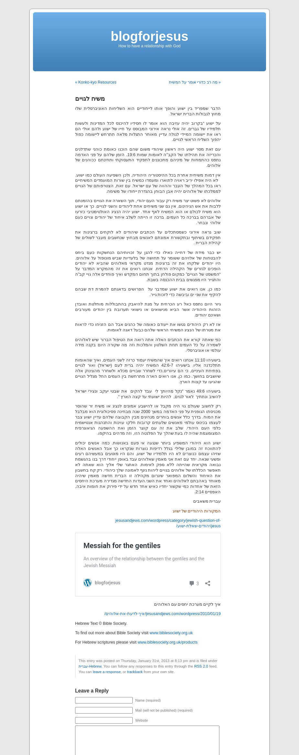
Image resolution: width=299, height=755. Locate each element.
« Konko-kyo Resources (95, 82)
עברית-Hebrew (90, 666)
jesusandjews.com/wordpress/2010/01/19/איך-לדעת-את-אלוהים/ (162, 614)
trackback (134, 672)
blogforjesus (149, 36)
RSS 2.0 (201, 666)
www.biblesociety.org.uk (171, 633)
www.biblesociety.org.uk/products (167, 642)
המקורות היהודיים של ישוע (197, 511)
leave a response (107, 672)
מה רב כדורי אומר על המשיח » (195, 82)
